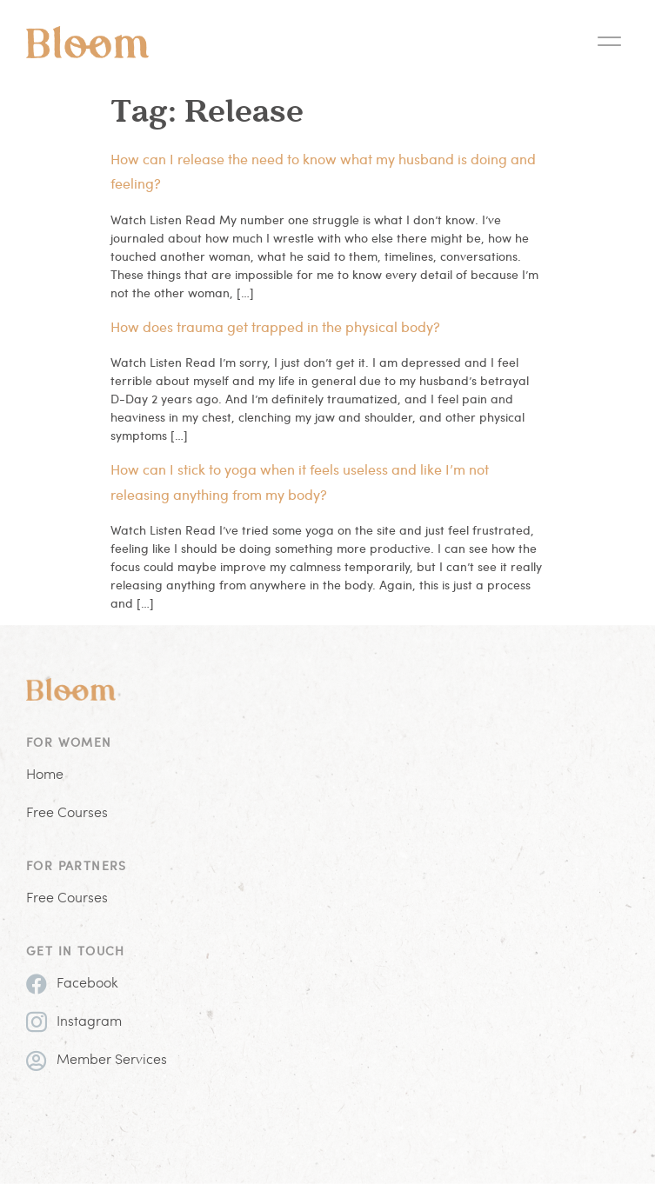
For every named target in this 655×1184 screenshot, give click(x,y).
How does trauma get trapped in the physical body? (275, 326)
